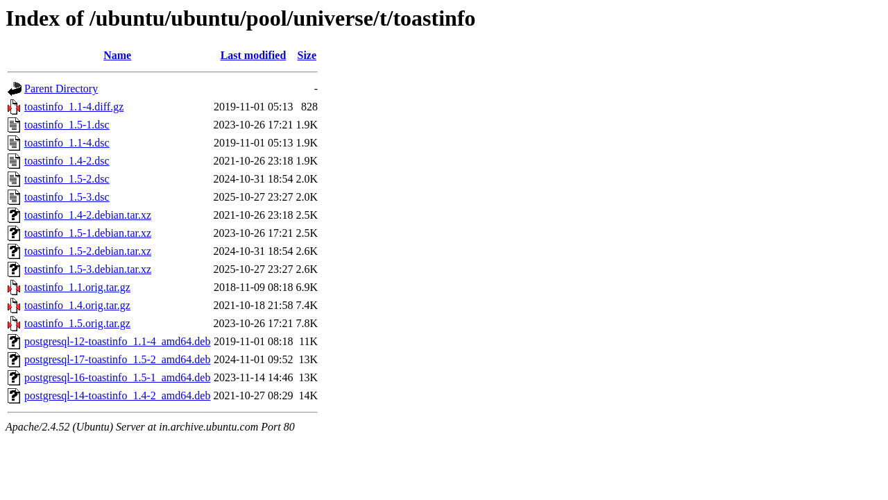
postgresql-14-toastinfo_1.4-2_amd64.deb (117, 395)
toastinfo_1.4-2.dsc (67, 161)
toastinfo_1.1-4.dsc (67, 143)
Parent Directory (61, 88)
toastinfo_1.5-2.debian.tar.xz (87, 251)
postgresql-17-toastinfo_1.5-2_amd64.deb (117, 359)
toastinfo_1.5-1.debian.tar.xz (87, 233)
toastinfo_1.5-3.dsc (67, 197)
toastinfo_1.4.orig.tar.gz (77, 305)
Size (307, 55)
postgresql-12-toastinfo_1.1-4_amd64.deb (117, 341)
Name (117, 55)
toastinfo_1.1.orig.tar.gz (77, 287)
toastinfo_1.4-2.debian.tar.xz (87, 215)
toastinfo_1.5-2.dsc (67, 179)
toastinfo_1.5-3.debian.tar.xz (87, 269)
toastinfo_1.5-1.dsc (67, 125)
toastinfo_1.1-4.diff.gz (73, 106)
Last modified (254, 55)
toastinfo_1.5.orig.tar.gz (77, 323)
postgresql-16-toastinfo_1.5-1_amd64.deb (117, 377)
